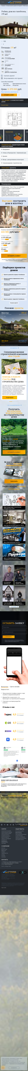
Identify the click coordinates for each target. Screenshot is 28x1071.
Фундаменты (4, 839)
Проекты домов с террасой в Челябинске (14, 299)
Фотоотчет (4, 687)
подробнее (9, 397)
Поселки (3, 855)
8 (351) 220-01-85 (7, 863)
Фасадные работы (5, 834)
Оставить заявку (9, 95)
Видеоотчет (5, 689)
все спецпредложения (14, 405)
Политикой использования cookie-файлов (13, 1064)
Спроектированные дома (21, 838)
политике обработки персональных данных (14, 641)
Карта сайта (3, 887)
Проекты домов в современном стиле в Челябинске (14, 279)
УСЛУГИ (3, 829)
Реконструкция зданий (6, 833)
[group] (14, 119)
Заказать (14, 481)
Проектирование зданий (6, 832)
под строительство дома (13, 379)
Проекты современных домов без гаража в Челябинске (15, 289)
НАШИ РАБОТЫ (20, 829)
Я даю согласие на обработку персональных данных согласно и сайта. (14, 641)
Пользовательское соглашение (7, 874)
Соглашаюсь (14, 1067)
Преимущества (4, 853)
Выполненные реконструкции (19, 833)
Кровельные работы (5, 836)
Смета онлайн (14, 687)
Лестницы (3, 843)
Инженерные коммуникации (4, 842)
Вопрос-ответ (4, 849)
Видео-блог (3, 850)
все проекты (13, 348)
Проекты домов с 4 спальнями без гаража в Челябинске (15, 294)
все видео (13, 607)
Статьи (3, 854)
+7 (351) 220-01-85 (25, 2)
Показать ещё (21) (14, 302)
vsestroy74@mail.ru (8, 864)
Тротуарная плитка (20, 839)
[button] (2, 38)
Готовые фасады (19, 835)
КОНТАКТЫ (4, 859)
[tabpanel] (14, 327)
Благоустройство (5, 837)
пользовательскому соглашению (14, 640)
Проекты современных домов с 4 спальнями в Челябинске (12, 284)
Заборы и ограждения (6, 838)
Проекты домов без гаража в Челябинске (14, 274)
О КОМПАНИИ (5, 846)
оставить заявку (14, 256)
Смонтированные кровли (21, 834)
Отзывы (3, 851)
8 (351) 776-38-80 (14, 863)
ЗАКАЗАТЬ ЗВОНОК (23, 825)
